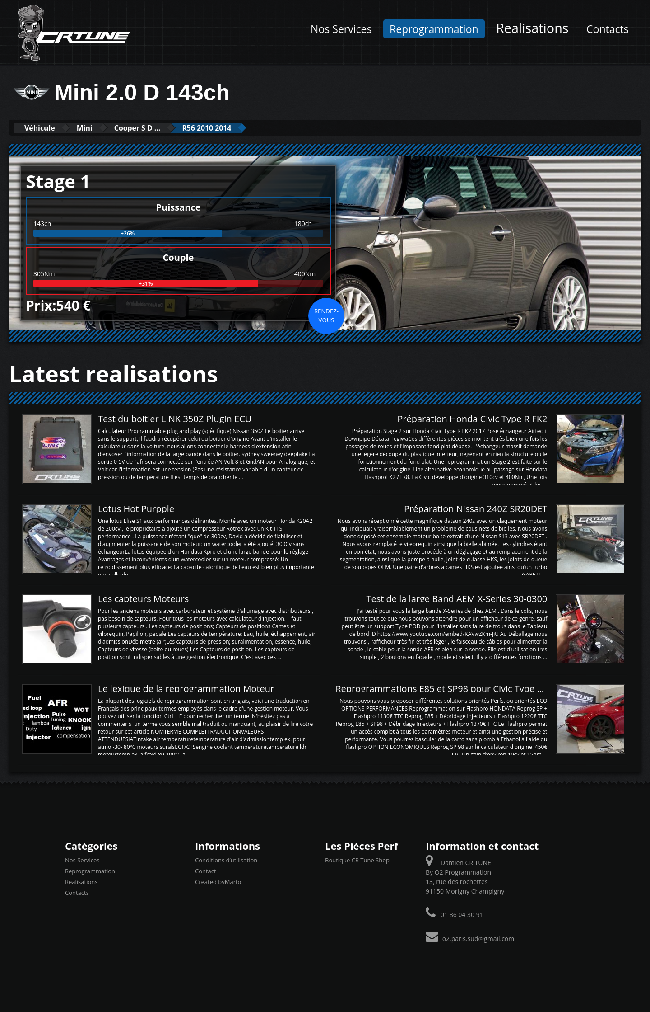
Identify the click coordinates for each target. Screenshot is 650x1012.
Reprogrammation (434, 29)
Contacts (607, 29)
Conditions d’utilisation (226, 860)
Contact (205, 870)
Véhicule (43, 127)
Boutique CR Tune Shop (357, 860)
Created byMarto (218, 881)
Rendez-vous (326, 315)
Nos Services (341, 29)
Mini (95, 127)
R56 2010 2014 (234, 127)
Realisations (532, 28)
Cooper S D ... (156, 127)
